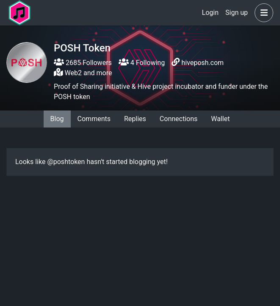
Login (210, 12)
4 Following (142, 63)
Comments (94, 119)
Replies (135, 119)
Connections (178, 119)
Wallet (220, 119)
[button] (262, 12)
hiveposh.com (202, 63)
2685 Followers (83, 63)
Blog (57, 119)
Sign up (236, 12)
